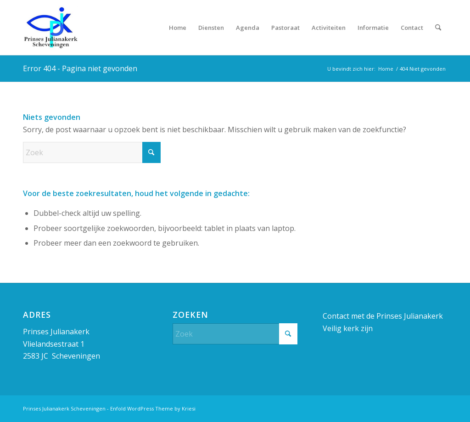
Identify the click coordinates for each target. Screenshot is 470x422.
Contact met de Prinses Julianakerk (383, 316)
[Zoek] (438, 27)
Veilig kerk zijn (348, 328)
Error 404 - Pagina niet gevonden (80, 68)
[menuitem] (177, 27)
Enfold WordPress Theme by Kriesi (153, 408)
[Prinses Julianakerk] (50, 27)
